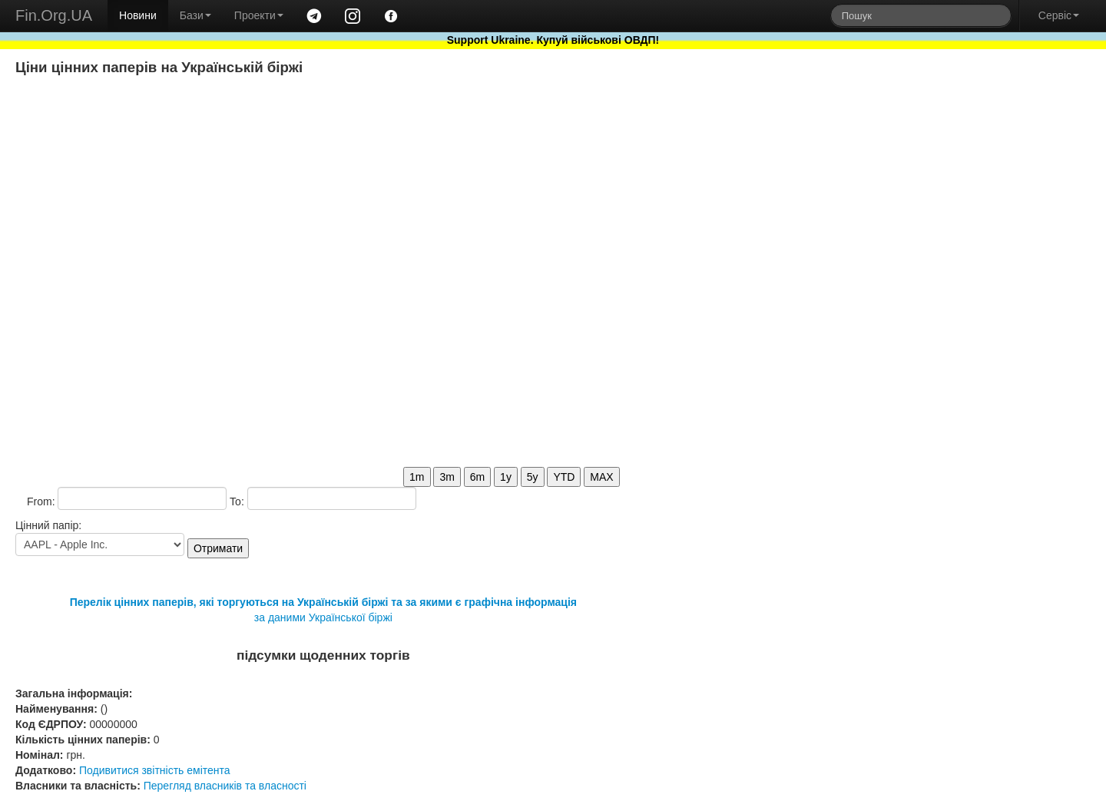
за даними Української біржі (323, 617)
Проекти (258, 15)
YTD (564, 477)
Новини (138, 15)
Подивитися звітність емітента (154, 770)
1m (416, 477)
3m (446, 477)
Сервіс (1058, 15)
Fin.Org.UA (53, 15)
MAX (601, 477)
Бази (195, 15)
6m (477, 477)
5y (532, 477)
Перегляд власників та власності (225, 785)
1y (506, 477)
